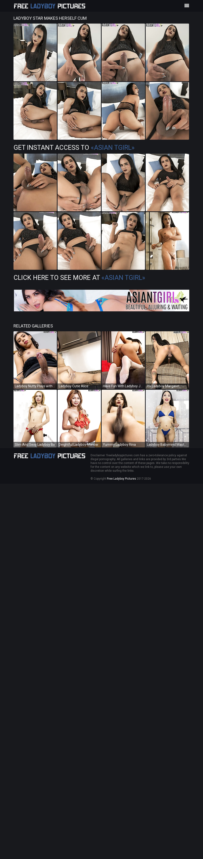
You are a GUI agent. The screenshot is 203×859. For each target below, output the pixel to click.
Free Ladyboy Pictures (121, 478)
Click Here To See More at (79, 278)
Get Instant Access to (74, 147)
